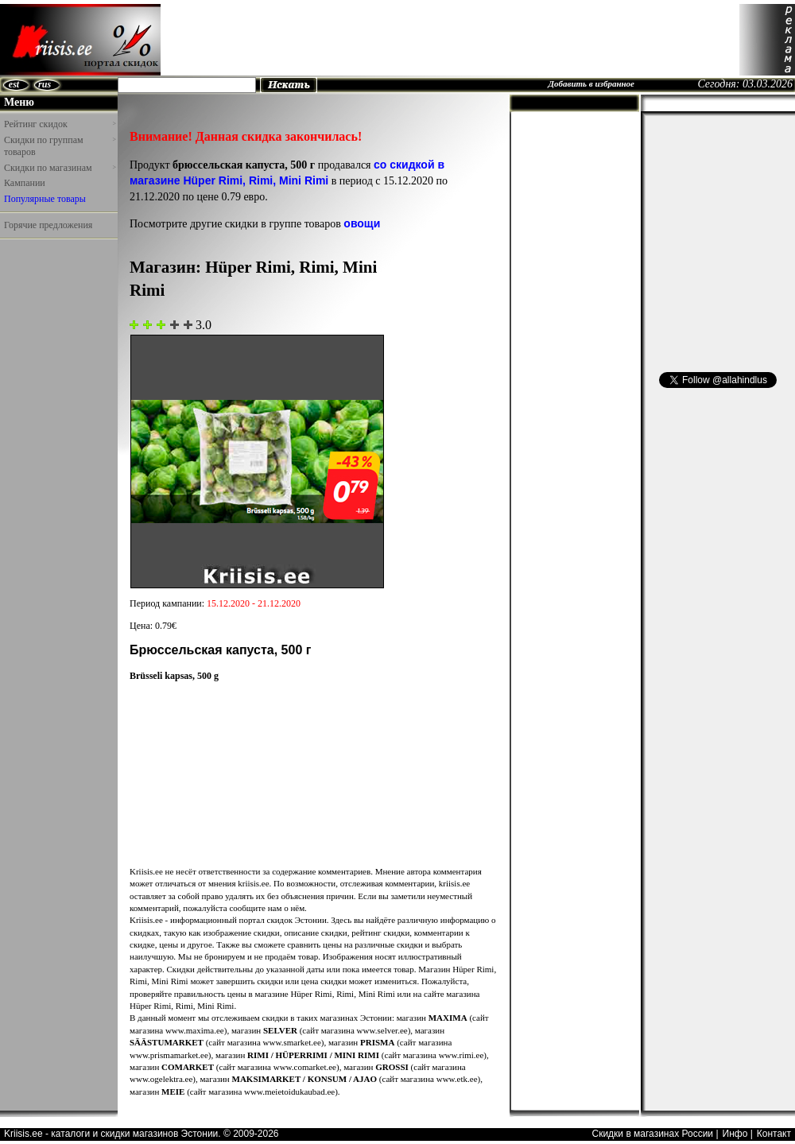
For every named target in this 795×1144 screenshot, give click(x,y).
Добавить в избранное (591, 83)
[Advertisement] (47, 281)
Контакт (774, 1133)
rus (44, 84)
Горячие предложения (48, 225)
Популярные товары (45, 198)
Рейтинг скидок (59, 124)
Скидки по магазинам (59, 167)
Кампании (24, 182)
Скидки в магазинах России (652, 1133)
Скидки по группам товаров (59, 146)
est (14, 84)
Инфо (735, 1133)
